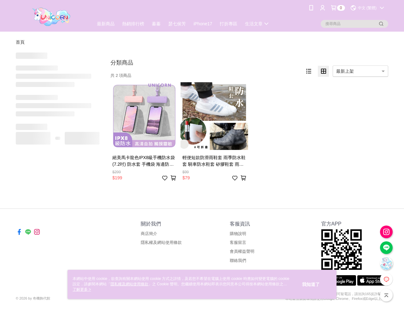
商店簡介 (149, 233)
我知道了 (311, 284)
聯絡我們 (238, 260)
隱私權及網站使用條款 (161, 242)
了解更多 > (82, 289)
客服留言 (238, 242)
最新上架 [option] (345, 71)
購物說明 (238, 233)
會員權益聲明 (242, 251)
